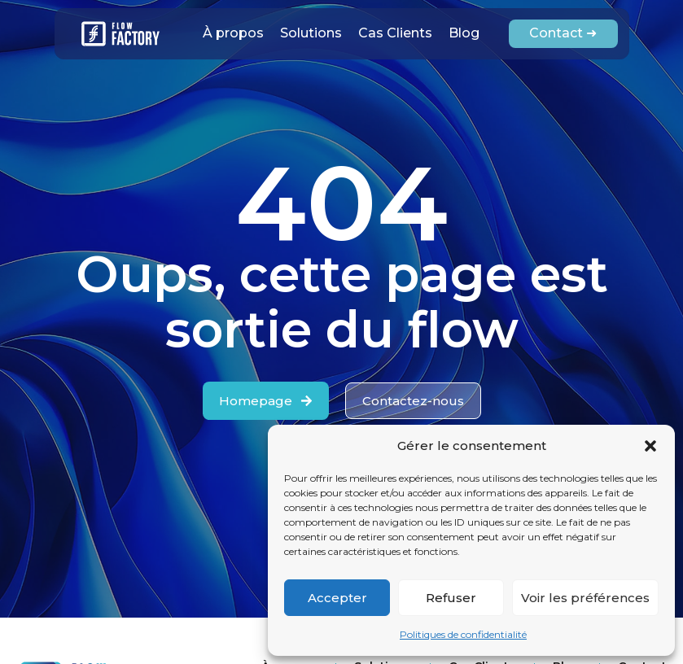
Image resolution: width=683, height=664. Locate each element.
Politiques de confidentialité (463, 634)
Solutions (311, 33)
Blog (464, 33)
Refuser (451, 597)
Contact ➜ (563, 33)
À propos (233, 33)
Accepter (337, 597)
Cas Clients (395, 33)
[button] (650, 446)
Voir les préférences (585, 597)
